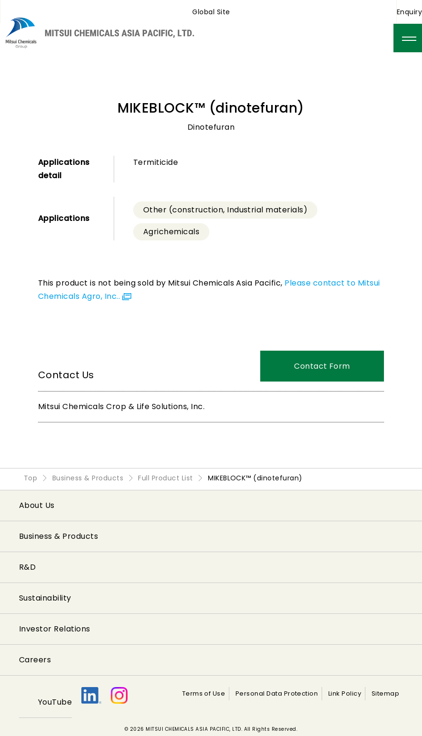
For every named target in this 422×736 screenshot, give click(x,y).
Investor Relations (54, 628)
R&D (27, 567)
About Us (37, 505)
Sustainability (45, 598)
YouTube (55, 702)
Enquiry (409, 12)
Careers (35, 659)
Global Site (211, 12)
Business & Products (58, 536)
